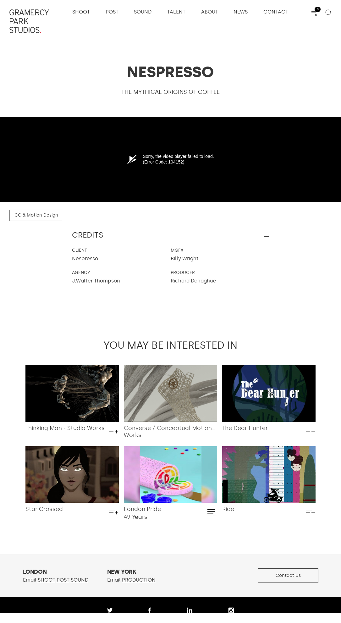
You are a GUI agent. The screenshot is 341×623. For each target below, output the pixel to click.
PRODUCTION (139, 580)
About (209, 12)
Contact (275, 12)
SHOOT (46, 580)
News (241, 12)
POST (63, 580)
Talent (176, 12)
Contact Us (288, 575)
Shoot (81, 12)
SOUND (79, 580)
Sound (142, 12)
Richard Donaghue (193, 281)
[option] (72, 405)
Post (112, 12)
